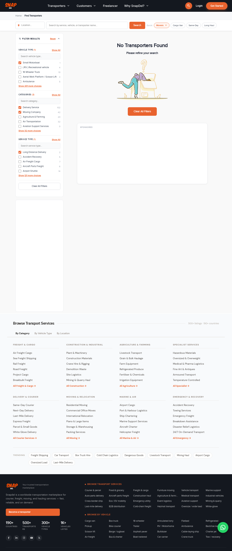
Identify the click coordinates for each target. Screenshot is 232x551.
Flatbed (185, 521)
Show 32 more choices (29, 131)
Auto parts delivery (94, 496)
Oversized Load (61, 463)
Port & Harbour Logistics (133, 410)
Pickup (88, 527)
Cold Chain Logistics (111, 455)
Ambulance (187, 527)
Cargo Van (178, 25)
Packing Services (75, 432)
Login (199, 5)
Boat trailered (140, 537)
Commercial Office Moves (81, 410)
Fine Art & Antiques (184, 369)
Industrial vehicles (215, 496)
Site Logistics (73, 374)
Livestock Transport (131, 353)
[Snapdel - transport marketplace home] (9, 487)
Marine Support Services (133, 421)
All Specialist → (181, 386)
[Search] (188, 6)
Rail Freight (19, 364)
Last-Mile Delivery (23, 416)
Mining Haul (190, 455)
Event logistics (164, 501)
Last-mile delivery (94, 507)
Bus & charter (115, 537)
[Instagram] (24, 539)
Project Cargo (20, 374)
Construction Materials (79, 358)
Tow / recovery (213, 537)
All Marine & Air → (129, 438)
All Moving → (73, 438)
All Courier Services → (25, 438)
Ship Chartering (128, 416)
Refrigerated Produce (132, 369)
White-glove (212, 507)
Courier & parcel (93, 491)
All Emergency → (182, 438)
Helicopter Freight (130, 432)
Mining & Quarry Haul (78, 380)
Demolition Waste (76, 369)
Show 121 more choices (29, 175)
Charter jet (211, 532)
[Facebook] (9, 539)
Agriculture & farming (167, 496)
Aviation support (189, 501)
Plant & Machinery (76, 353)
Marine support (213, 491)
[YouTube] (31, 539)
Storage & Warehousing (79, 427)
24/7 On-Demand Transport (188, 432)
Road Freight (20, 369)
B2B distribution (117, 507)
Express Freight (21, 421)
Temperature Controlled (186, 380)
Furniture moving (165, 491)
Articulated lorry (165, 521)
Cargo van (90, 521)
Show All (56, 50)
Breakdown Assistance (185, 421)
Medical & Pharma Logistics (188, 364)
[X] (39, 539)
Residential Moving (76, 405)
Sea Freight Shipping (24, 358)
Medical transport (190, 496)
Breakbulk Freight (23, 380)
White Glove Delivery (25, 432)
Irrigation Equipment (131, 380)
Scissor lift (90, 532)
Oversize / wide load (191, 507)
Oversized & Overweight (186, 358)
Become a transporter (21, 513)
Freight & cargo (140, 491)
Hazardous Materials (184, 353)
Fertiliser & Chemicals (132, 374)
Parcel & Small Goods (25, 427)
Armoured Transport (184, 374)
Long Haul (209, 25)
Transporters (58, 6)
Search (137, 25)
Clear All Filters (39, 186)
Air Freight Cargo (22, 353)
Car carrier (162, 537)
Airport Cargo (127, 405)
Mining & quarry (213, 501)
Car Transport (63, 455)
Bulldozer (162, 532)
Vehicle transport (189, 491)
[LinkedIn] (16, 539)
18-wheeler (138, 521)
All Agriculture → (128, 386)
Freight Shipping (40, 455)
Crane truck (187, 537)
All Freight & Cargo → (24, 386)
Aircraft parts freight (119, 496)
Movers (161, 25)
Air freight (90, 537)
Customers (86, 6)
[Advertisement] (39, 255)
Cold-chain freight (142, 507)
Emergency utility (141, 501)
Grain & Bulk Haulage (131, 358)
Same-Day (193, 25)
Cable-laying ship (190, 532)
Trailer (136, 527)
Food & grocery (116, 491)
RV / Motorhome (165, 527)
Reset (53, 38)
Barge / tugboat (117, 532)
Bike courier (115, 527)
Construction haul (142, 496)
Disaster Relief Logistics (186, 427)
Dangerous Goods (139, 455)
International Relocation (79, 416)
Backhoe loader (213, 527)
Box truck (113, 521)
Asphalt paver (140, 532)
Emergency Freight (183, 416)
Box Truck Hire (85, 455)
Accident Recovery (183, 405)
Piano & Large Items (77, 421)
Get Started (216, 5)
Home (18, 15)
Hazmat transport (166, 507)
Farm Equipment (129, 364)
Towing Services (182, 410)
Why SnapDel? (136, 6)
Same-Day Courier (23, 405)
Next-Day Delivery (23, 410)
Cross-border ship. (94, 501)
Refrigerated (212, 521)
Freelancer (110, 6)
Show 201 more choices (30, 86)
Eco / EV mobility (117, 501)
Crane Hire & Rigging (78, 364)
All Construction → (76, 386)
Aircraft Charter (128, 427)
